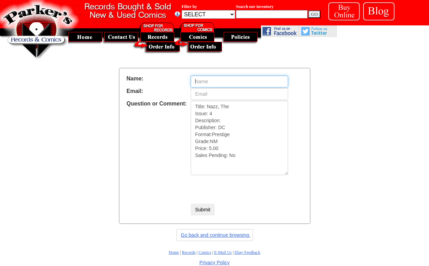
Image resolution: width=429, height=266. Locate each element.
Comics (205, 252)
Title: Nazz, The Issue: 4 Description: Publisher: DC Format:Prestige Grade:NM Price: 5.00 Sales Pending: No (239, 138)
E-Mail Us (223, 252)
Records (189, 252)
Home (174, 252)
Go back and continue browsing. (216, 235)
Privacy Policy (214, 262)
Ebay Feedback (247, 252)
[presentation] (243, 189)
